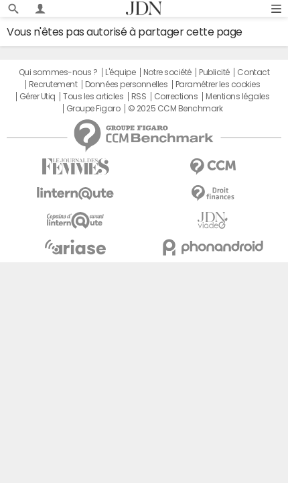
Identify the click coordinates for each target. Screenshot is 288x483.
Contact (253, 72)
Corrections (176, 97)
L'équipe (120, 72)
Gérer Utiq (37, 97)
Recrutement (53, 84)
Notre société (167, 72)
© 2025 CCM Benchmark (175, 109)
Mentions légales (237, 97)
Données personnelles (126, 84)
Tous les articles (93, 97)
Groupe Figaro (93, 109)
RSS (139, 97)
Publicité (214, 72)
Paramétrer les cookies (217, 84)
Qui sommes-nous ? (58, 72)
